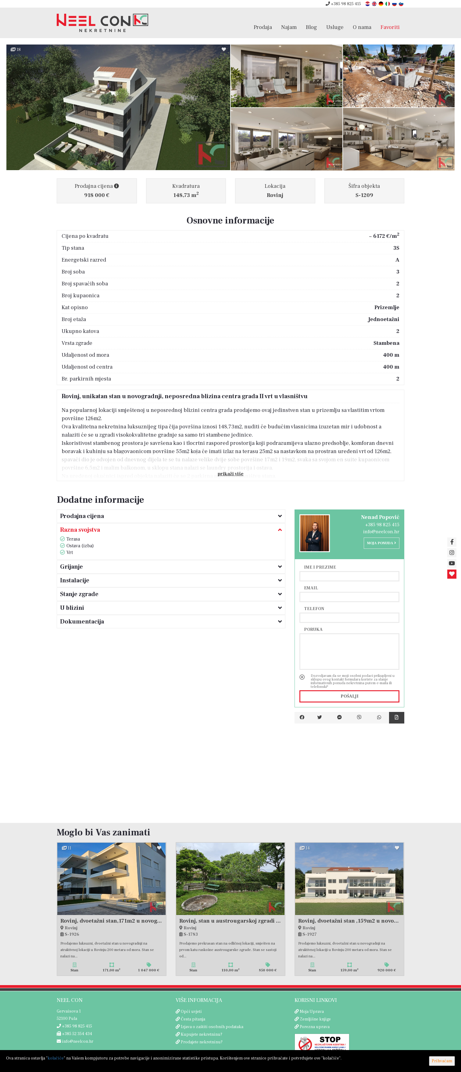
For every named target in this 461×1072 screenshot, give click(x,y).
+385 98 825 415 (343, 4)
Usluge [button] (335, 27)
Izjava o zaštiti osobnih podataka (212, 1027)
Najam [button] (289, 27)
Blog (311, 27)
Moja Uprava (312, 1011)
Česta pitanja (193, 1019)
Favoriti (390, 27)
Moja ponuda (381, 543)
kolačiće (56, 1058)
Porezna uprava (315, 1027)
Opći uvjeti (191, 1011)
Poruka (313, 629)
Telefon (314, 608)
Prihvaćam (442, 1061)
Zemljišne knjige (315, 1019)
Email (311, 587)
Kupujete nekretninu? (201, 1034)
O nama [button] (362, 27)
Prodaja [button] (263, 27)
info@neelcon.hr (381, 532)
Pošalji (350, 696)
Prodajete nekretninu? (202, 1042)
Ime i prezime (320, 567)
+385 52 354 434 (74, 1034)
